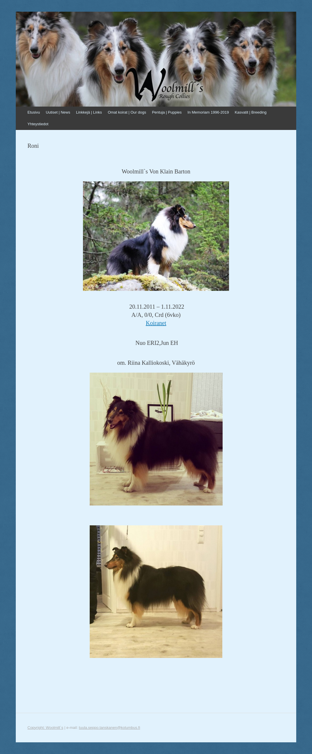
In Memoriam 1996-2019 (208, 112)
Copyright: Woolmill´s (45, 727)
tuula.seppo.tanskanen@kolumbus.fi (109, 727)
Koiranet (156, 323)
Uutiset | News (58, 112)
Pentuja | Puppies (167, 112)
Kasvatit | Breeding (250, 112)
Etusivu (33, 112)
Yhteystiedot (37, 124)
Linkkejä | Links (89, 112)
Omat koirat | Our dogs (127, 112)
